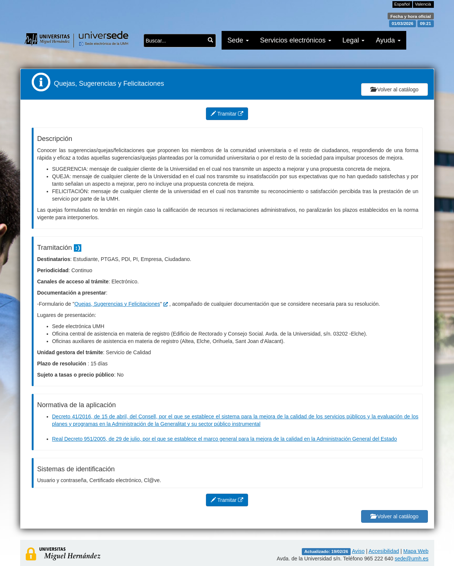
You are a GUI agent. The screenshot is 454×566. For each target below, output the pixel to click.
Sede (238, 40)
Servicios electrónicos (295, 40)
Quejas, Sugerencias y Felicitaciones (117, 304)
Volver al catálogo (394, 89)
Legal (353, 40)
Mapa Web (415, 551)
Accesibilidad (384, 551)
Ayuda (388, 40)
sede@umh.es (411, 559)
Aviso (358, 551)
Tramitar (227, 114)
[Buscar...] (210, 40)
